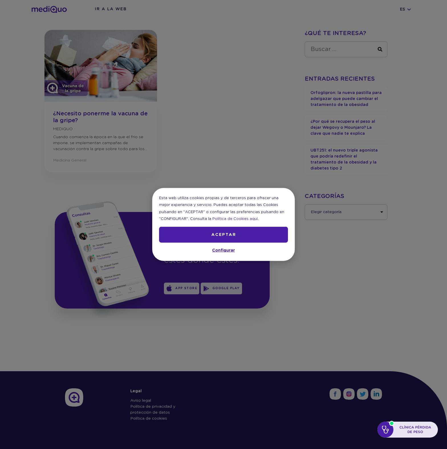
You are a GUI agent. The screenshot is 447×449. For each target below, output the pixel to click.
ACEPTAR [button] (223, 235)
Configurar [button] (223, 250)
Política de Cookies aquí (235, 219)
